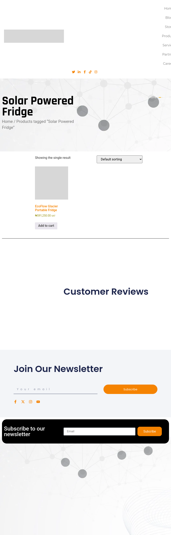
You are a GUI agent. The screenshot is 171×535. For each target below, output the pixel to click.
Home (7, 121)
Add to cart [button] (46, 226)
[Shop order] (119, 159)
